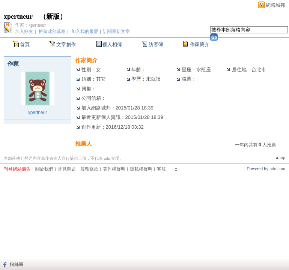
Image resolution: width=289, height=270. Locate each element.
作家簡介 (199, 44)
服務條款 (89, 169)
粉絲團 (16, 264)
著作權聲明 (114, 169)
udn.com (277, 168)
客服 (161, 169)
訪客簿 (156, 44)
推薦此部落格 (52, 31)
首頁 (25, 44)
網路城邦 (275, 5)
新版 (53, 16)
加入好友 (24, 31)
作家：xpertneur (30, 25)
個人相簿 (112, 44)
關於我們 (44, 169)
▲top (280, 157)
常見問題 (67, 169)
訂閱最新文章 (116, 31)
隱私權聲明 (141, 169)
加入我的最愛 (84, 31)
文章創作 (66, 44)
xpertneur (18, 16)
